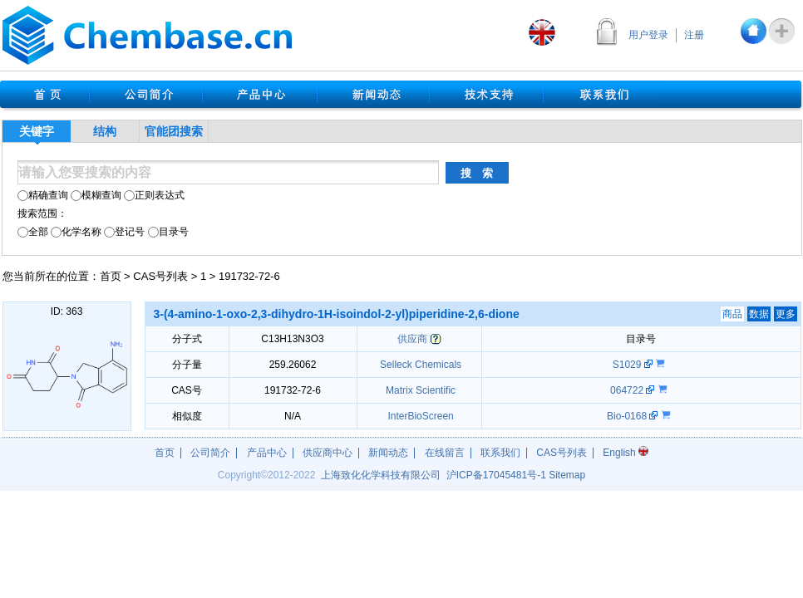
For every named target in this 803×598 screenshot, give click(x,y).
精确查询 (42, 195)
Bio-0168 (628, 416)
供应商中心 (327, 452)
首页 (110, 276)
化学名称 (76, 232)
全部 (32, 232)
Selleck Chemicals (419, 364)
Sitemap (567, 475)
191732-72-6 (249, 276)
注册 (694, 35)
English (625, 452)
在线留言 (445, 452)
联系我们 (500, 452)
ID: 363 (67, 311)
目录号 (168, 232)
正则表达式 (154, 195)
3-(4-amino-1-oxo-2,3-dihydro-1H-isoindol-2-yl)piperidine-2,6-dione (337, 314)
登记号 (124, 232)
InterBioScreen (419, 416)
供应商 (412, 339)
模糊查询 (96, 195)
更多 (786, 314)
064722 (628, 390)
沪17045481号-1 (496, 475)
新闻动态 (388, 452)
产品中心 (267, 452)
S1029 (628, 364)
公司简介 (210, 452)
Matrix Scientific (419, 390)
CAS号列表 (160, 276)
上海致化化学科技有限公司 (381, 475)
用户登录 (648, 35)
